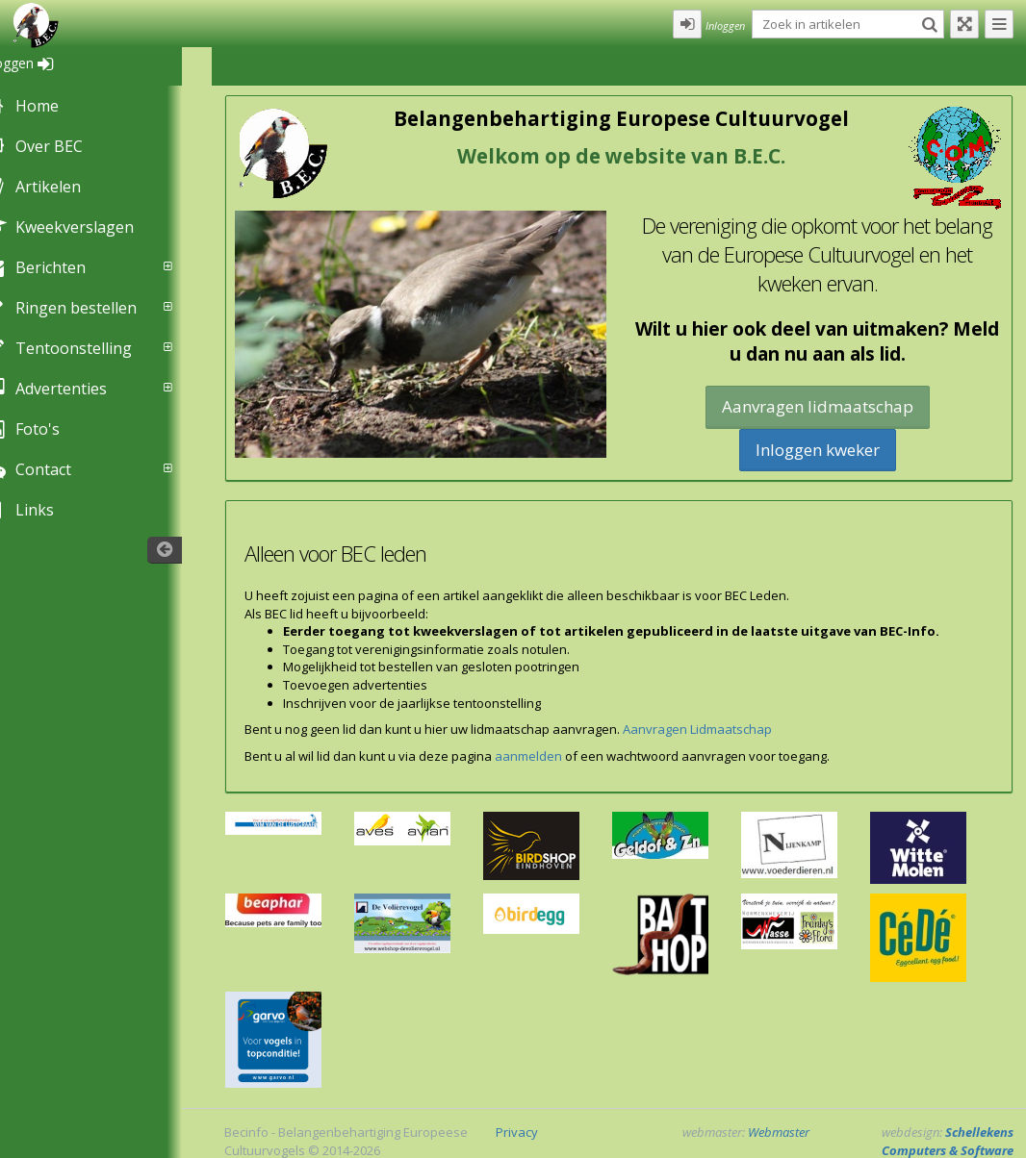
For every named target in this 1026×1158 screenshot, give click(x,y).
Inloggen (46, 63)
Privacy (517, 1132)
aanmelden (528, 756)
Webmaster (778, 1132)
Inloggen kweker (818, 450)
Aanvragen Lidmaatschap (697, 729)
